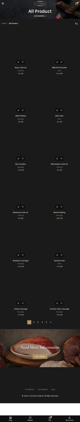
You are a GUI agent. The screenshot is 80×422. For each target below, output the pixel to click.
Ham (59, 70)
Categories (39, 16)
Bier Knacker (20, 164)
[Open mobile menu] (3, 3)
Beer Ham (59, 116)
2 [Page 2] (33, 322)
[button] (18, 62)
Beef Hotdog (21, 116)
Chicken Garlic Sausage (59, 309)
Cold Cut (21, 70)
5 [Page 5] (46, 322)
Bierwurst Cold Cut (20, 212)
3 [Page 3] (37, 322)
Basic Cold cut (20, 67)
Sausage (20, 119)
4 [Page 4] (42, 322)
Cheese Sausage (20, 309)
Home (4, 23)
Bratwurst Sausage (20, 260)
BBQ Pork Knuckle (59, 67)
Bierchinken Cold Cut (59, 164)
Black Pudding (59, 212)
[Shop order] (76, 23)
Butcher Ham (59, 260)
